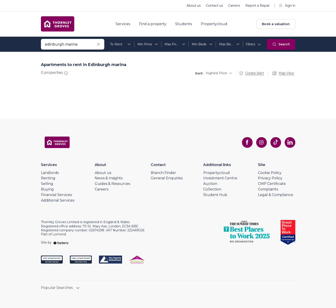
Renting (48, 178)
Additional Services (57, 200)
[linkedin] (290, 142)
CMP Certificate (272, 184)
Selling (47, 184)
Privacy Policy (270, 178)
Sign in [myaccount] (287, 5)
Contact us (214, 6)
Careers (234, 6)
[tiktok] (275, 142)
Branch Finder (163, 173)
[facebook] (247, 142)
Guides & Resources (112, 184)
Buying (47, 189)
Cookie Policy (270, 173)
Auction (210, 184)
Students (183, 24)
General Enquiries (167, 178)
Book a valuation (276, 24)
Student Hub (215, 195)
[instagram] (261, 142)
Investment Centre (220, 178)
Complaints (268, 189)
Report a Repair (257, 6)
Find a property (152, 24)
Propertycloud (214, 24)
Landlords (50, 173)
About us (194, 6)
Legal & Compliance (275, 195)
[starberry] (60, 242)
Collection (212, 189)
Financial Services (56, 195)
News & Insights (109, 178)
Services (123, 24)
